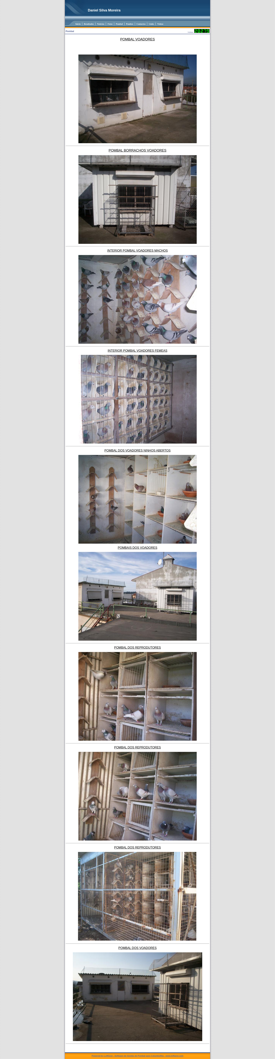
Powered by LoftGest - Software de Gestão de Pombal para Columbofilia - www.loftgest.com (138, 1056)
